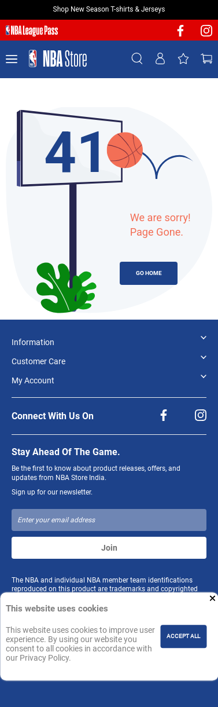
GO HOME (149, 273)
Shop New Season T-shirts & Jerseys (109, 9)
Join (109, 547)
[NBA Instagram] (206, 34)
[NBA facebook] (180, 34)
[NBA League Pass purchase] (32, 31)
